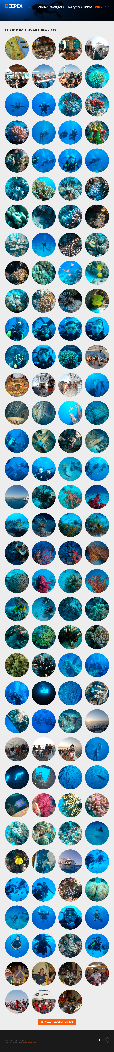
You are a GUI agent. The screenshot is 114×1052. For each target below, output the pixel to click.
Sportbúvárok (57, 7)
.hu (19, 6)
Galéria (98, 7)
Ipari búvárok (75, 7)
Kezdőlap (43, 7)
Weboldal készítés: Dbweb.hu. (30, 1042)
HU (106, 7)
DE (108, 7)
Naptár (88, 7)
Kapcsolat (14, 1040)
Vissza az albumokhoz (57, 1022)
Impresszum (22, 1040)
